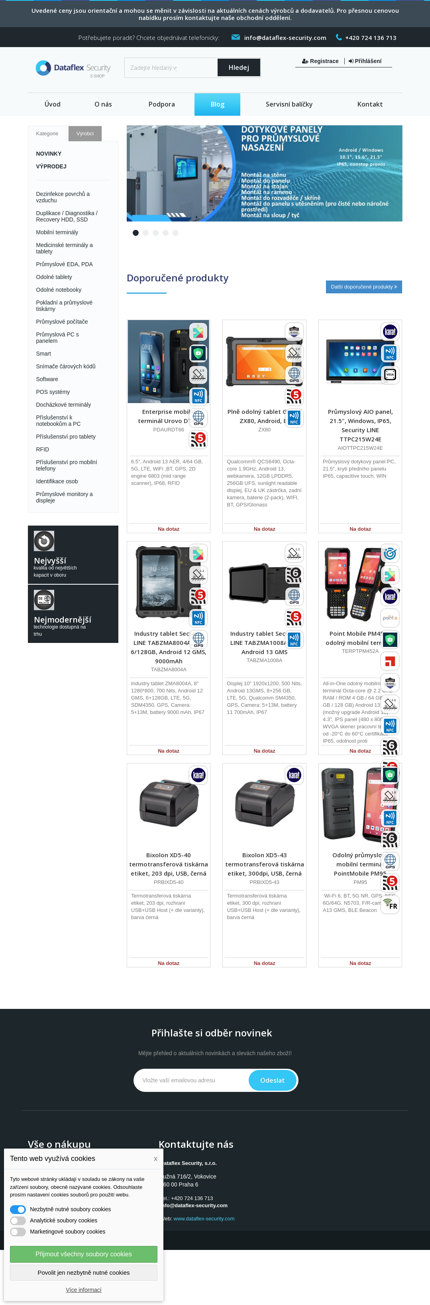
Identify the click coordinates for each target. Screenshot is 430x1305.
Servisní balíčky (289, 104)
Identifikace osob (57, 481)
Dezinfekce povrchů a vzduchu (63, 197)
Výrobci (85, 133)
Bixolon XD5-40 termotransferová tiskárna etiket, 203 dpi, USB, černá (168, 864)
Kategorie (47, 133)
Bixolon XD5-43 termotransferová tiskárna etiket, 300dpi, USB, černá (264, 864)
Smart (43, 353)
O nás (103, 104)
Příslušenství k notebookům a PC (58, 420)
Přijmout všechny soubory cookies (83, 1254)
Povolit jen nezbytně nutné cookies (84, 1272)
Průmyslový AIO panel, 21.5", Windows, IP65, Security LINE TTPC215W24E (360, 425)
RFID (42, 449)
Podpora (162, 104)
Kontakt (370, 104)
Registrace (321, 61)
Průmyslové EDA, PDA (64, 264)
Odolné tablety (54, 277)
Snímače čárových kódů (66, 366)
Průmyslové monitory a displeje (64, 497)
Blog (217, 104)
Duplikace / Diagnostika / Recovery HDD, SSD (67, 216)
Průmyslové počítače (62, 321)
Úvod (53, 104)
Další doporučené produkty (364, 287)
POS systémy (53, 392)
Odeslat (272, 1080)
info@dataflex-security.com (194, 1205)
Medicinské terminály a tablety (64, 248)
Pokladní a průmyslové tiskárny (64, 305)
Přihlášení (365, 61)
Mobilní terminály (57, 232)
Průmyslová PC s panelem (57, 337)
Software (47, 379)
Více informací (83, 1290)
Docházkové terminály (63, 404)
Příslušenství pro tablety (66, 436)
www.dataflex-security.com (204, 1219)
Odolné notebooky (59, 290)
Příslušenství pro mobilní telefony (66, 465)
